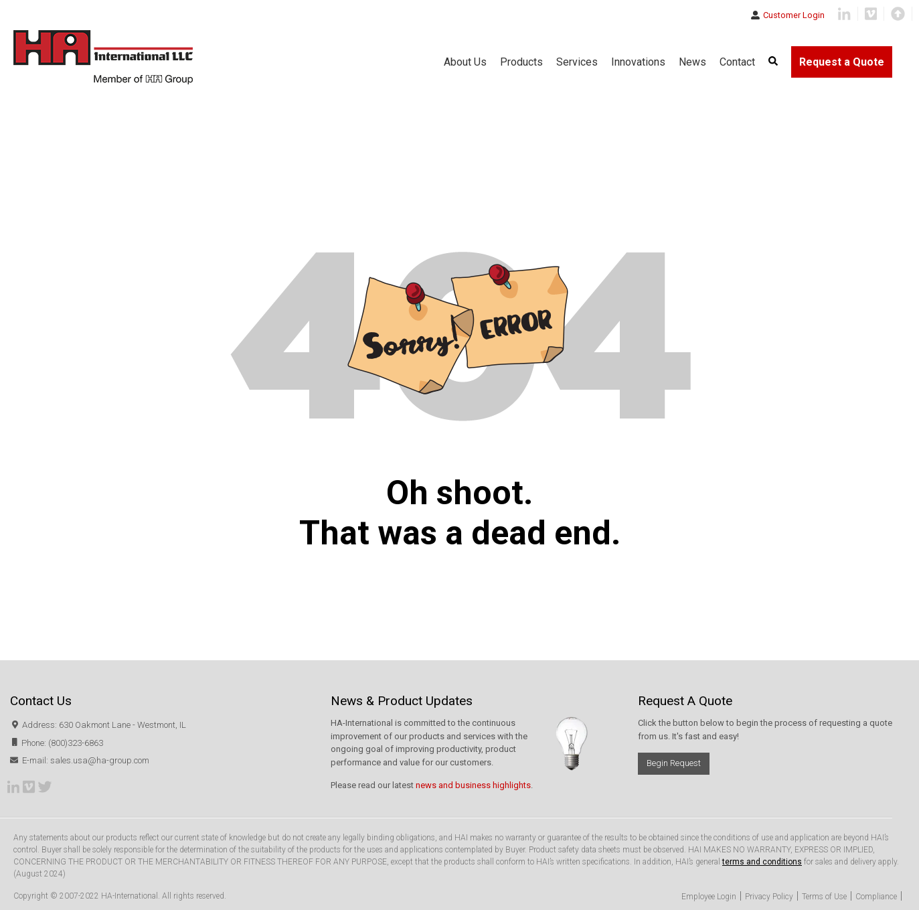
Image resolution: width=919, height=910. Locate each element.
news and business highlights (473, 785)
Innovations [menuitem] (638, 62)
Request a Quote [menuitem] (841, 62)
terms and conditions (762, 861)
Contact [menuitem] (737, 62)
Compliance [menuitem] (876, 896)
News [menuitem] (692, 62)
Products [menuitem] (521, 62)
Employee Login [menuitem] (708, 896)
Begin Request (674, 763)
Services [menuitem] (577, 62)
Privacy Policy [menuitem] (769, 896)
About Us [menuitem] (465, 62)
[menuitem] (773, 62)
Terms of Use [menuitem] (824, 896)
